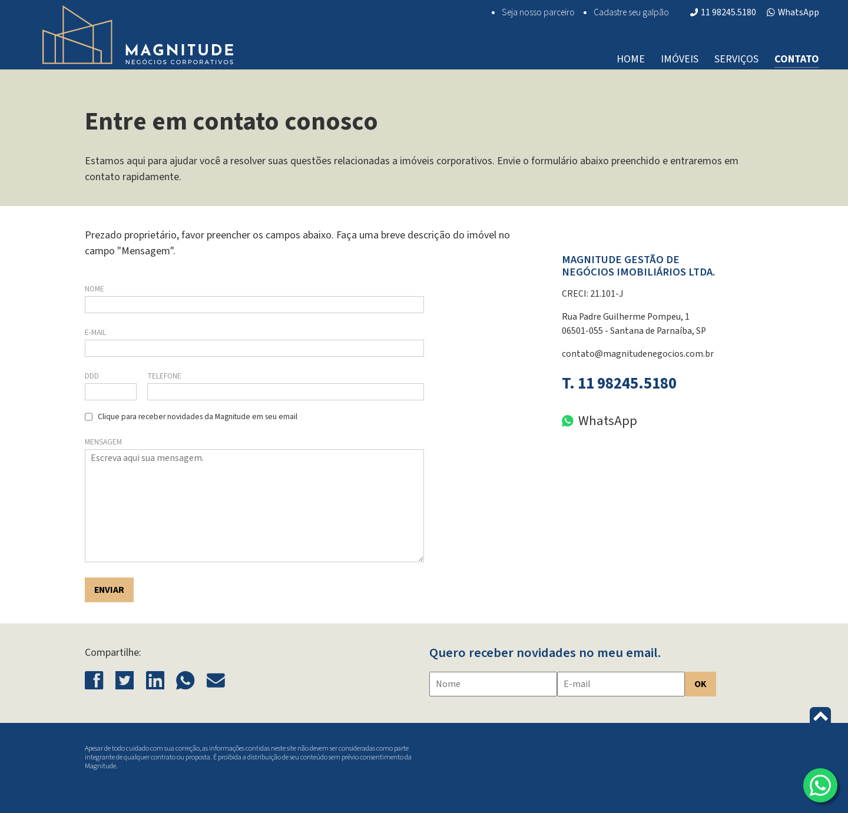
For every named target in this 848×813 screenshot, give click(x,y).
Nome (94, 288)
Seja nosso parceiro (538, 12)
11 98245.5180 (723, 12)
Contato (796, 59)
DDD (92, 375)
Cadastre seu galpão (631, 12)
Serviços (736, 59)
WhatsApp (793, 12)
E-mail (95, 332)
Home (631, 59)
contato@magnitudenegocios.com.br (638, 353)
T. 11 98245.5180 (619, 383)
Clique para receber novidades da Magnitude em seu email (197, 416)
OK (700, 684)
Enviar (109, 589)
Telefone (164, 375)
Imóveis (679, 59)
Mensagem (103, 441)
